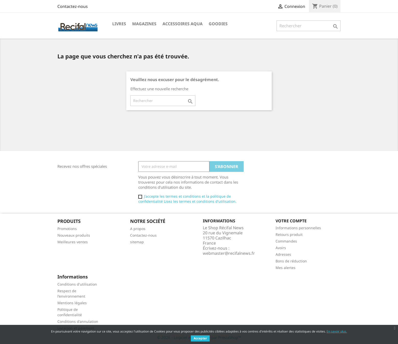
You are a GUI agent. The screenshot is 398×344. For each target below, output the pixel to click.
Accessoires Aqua (183, 24)
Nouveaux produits (73, 235)
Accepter (200, 338)
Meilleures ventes (72, 241)
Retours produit (289, 234)
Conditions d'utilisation (77, 284)
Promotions (67, 228)
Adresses (283, 254)
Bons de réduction (291, 261)
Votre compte (291, 221)
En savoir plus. (337, 331)
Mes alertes (285, 267)
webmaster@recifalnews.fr (229, 253)
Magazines (144, 24)
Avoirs (281, 247)
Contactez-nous (72, 6)
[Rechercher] (309, 25)
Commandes (286, 241)
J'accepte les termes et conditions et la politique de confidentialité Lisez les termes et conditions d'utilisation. (187, 199)
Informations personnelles (298, 227)
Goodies (218, 24)
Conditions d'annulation (77, 321)
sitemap (137, 241)
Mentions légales (72, 302)
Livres (119, 24)
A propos (137, 228)
